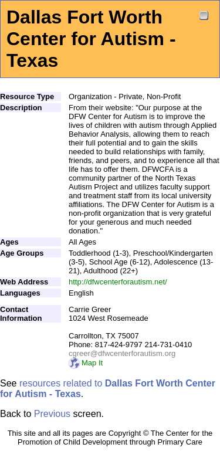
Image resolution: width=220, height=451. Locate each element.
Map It (86, 362)
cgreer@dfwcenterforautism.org (122, 353)
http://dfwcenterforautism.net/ (118, 281)
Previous (52, 414)
